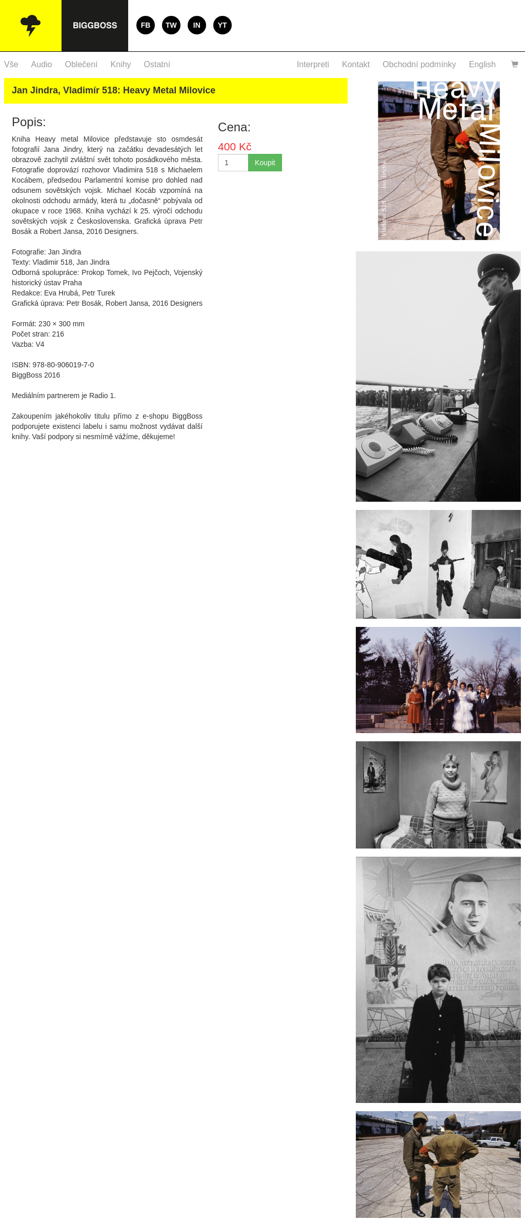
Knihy (121, 64)
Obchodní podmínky (419, 64)
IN (196, 25)
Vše (11, 64)
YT (222, 25)
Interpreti (313, 64)
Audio (41, 64)
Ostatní (157, 64)
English (482, 64)
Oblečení (81, 64)
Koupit (265, 163)
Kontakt (356, 64)
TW (171, 25)
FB (146, 25)
